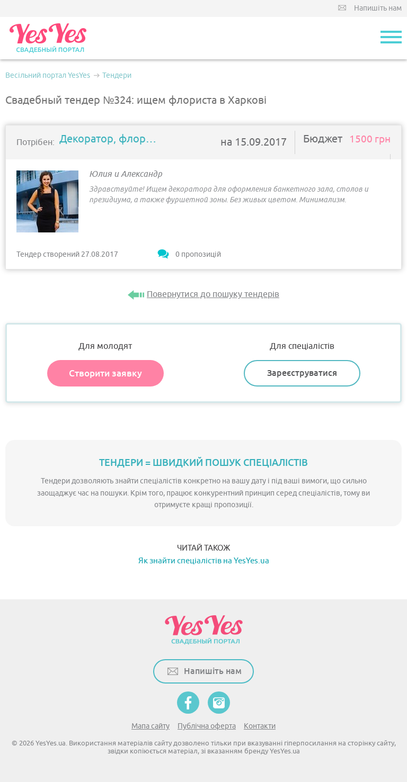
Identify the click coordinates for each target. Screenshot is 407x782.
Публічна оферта (207, 726)
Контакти (260, 726)
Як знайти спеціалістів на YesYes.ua (203, 561)
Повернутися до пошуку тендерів (213, 294)
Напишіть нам (378, 8)
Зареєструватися (302, 373)
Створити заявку (105, 373)
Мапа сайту (150, 726)
